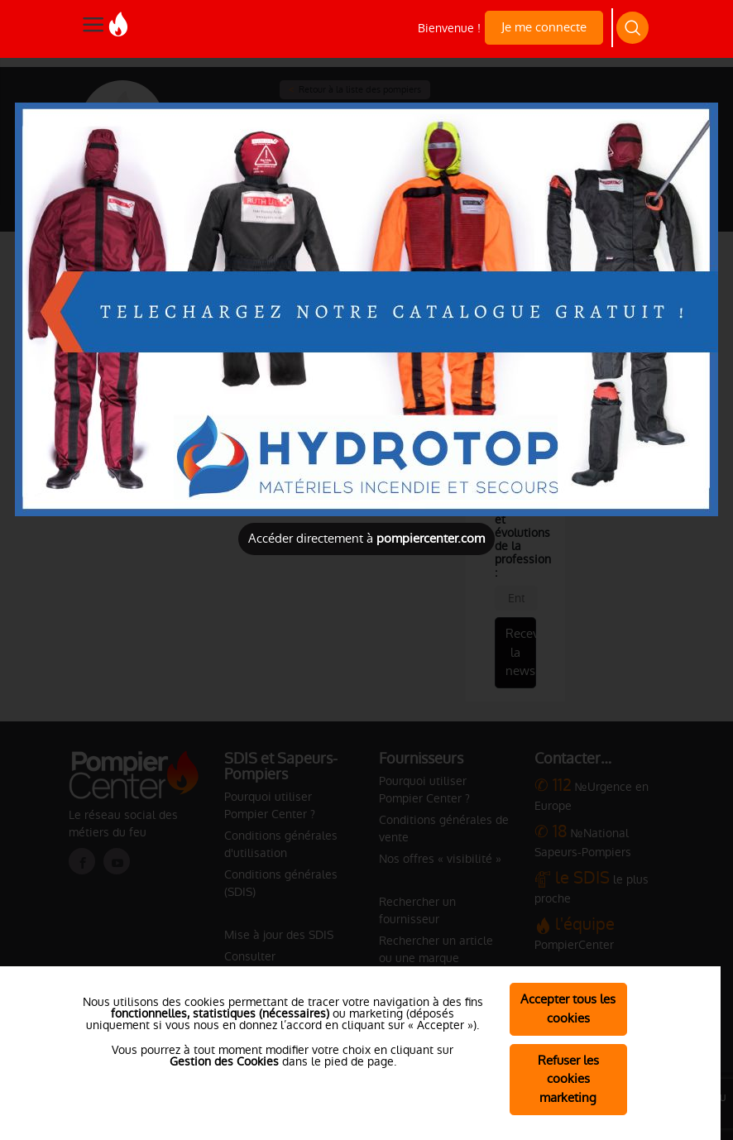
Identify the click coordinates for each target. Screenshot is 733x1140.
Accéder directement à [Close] (366, 538)
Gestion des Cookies (224, 1061)
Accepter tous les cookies (568, 1008)
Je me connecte (544, 27)
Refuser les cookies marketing (568, 1079)
